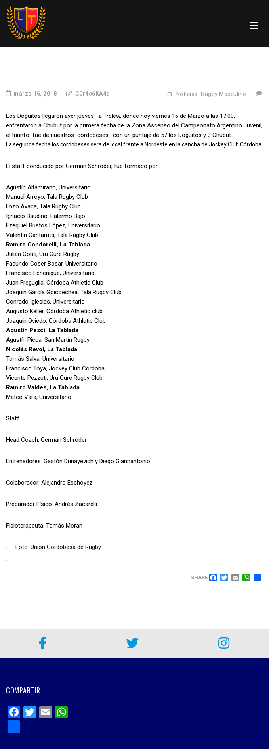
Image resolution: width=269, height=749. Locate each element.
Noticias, (187, 94)
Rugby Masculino (223, 94)
